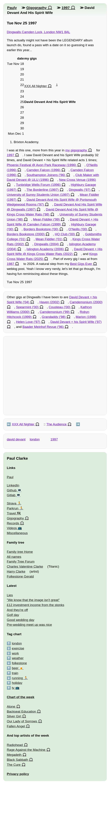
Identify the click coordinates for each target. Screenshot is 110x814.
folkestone (19, 663)
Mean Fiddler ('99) (46, 219)
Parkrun (12, 508)
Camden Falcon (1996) (43, 170)
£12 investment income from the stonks (35, 605)
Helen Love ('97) (28, 322)
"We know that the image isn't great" (33, 600)
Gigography (36, 8)
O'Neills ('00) (78, 229)
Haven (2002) (49, 302)
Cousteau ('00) (59, 307)
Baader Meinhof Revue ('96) (43, 327)
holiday (17, 683)
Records (13, 523)
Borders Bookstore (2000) (26, 234)
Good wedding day (20, 620)
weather (18, 658)
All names (14, 557)
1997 (66, 8)
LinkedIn (13, 485)
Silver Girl (14, 716)
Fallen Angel (16, 726)
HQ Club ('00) (65, 234)
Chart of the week (20, 697)
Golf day (13, 615)
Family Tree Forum (20, 561)
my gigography (76, 150)
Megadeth (14, 755)
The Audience (56, 424)
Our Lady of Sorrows (22, 721)
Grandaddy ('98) (54, 317)
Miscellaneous (17, 533)
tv (13, 688)
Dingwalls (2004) (46, 244)
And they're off (17, 610)
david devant (16, 439)
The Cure (13, 764)
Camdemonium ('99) (55, 312)
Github (12, 490)
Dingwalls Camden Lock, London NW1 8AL (38, 32)
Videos (12, 528)
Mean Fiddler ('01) (49, 239)
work (15, 653)
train (15, 673)
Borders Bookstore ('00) (40, 229)
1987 (10, 264)
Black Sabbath (17, 759)
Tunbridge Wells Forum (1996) (38, 185)
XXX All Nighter (35, 86)
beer (15, 668)
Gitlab (11, 495)
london (35, 439)
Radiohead (15, 745)
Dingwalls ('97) (79, 189)
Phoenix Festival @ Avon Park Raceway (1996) (41, 165)
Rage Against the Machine (26, 750)
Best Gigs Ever (81, 264)
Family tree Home (20, 552)
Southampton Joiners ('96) (46, 175)
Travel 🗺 (14, 513)
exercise (18, 648)
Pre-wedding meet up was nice (29, 624)
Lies (10, 595)
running (17, 678)
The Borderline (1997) (43, 189)
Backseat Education (21, 711)
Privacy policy (18, 774)
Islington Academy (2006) (45, 249)
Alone (11, 706)
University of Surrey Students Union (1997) (38, 194)
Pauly (12, 8)
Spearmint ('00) (27, 307)
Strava (11, 503)
